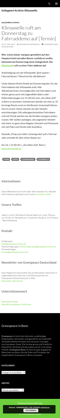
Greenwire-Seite (43, 194)
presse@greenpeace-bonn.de (14, 252)
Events (15, 22)
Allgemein (6, 22)
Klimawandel (28, 159)
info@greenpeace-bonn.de (13, 244)
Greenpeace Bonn (10, 3)
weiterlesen (45, 407)
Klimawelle (7, 65)
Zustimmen (30, 410)
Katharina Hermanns (29, 44)
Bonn (6, 159)
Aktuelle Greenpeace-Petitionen (16, 304)
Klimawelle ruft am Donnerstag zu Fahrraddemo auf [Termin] (28, 33)
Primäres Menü (56, 3)
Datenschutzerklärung (30, 403)
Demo (15, 159)
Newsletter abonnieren (12, 281)
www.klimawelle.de (11, 148)
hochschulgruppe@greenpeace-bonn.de (37, 246)
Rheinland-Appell (9, 301)
